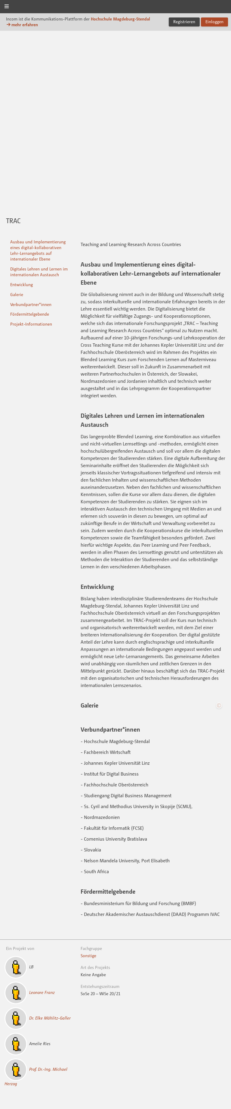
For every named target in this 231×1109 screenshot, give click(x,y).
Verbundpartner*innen (30, 304)
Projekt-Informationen (31, 323)
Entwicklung (21, 284)
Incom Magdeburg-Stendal (115, 7)
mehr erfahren (22, 24)
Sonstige (88, 955)
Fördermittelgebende (29, 314)
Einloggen (214, 21)
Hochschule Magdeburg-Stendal (120, 18)
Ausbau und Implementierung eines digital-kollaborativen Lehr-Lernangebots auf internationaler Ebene (38, 250)
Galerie (16, 294)
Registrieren (184, 21)
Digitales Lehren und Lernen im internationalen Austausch (39, 271)
